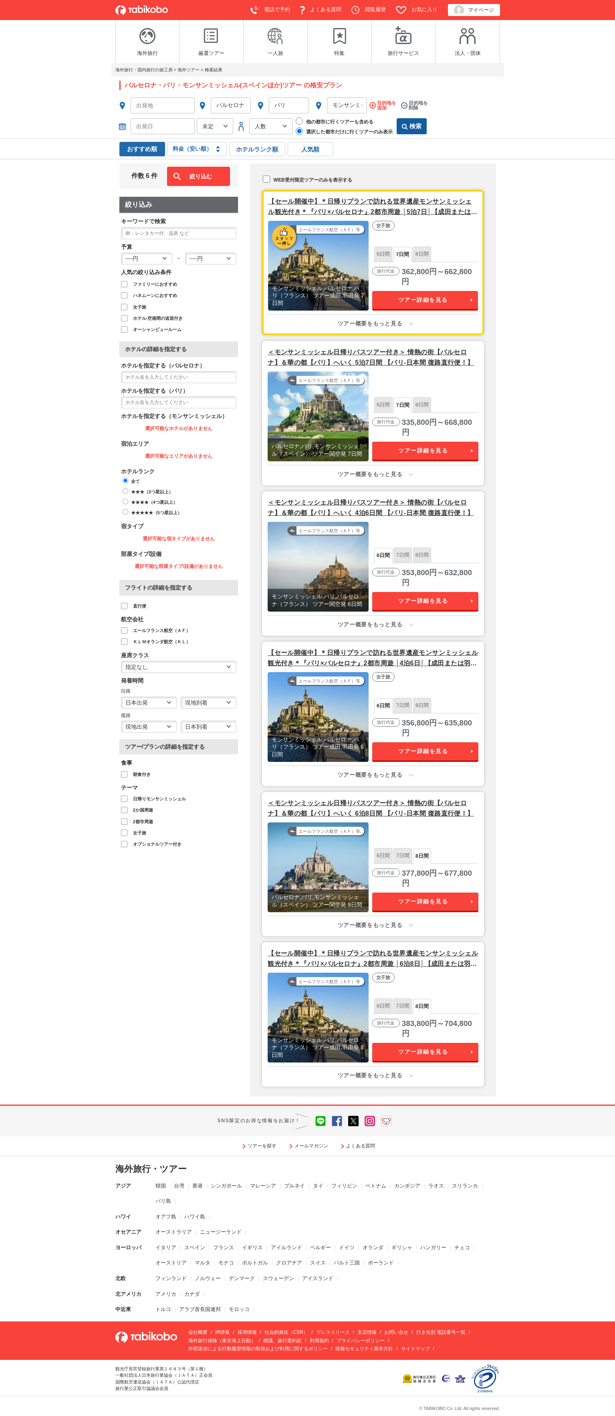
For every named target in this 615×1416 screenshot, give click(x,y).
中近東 (123, 1309)
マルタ (202, 1263)
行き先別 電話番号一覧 (441, 1332)
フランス (223, 1247)
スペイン (194, 1247)
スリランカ (465, 1186)
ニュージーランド (221, 1232)
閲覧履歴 (368, 10)
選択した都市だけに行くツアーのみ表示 (344, 131)
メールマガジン (311, 1146)
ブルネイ (294, 1186)
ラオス (436, 1186)
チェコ (462, 1247)
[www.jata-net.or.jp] (446, 1378)
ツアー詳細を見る (423, 300)
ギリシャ (401, 1247)
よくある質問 (321, 10)
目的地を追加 (386, 106)
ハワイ (123, 1217)
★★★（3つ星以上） (152, 491)
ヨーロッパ (128, 1247)
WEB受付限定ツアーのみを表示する (307, 179)
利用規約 (319, 1340)
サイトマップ (415, 1348)
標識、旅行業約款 (282, 1340)
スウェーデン (278, 1278)
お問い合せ (396, 1332)
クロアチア (289, 1263)
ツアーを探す (262, 1146)
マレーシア (263, 1186)
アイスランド (317, 1278)
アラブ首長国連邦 (200, 1309)
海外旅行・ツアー (151, 1169)
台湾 (179, 1186)
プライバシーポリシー (361, 1340)
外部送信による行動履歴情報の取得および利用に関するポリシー (258, 1348)
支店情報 (367, 1332)
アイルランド (286, 1247)
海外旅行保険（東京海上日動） (222, 1340)
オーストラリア (173, 1232)
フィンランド (171, 1278)
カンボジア (407, 1186)
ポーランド (381, 1263)
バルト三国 (347, 1263)
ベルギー (320, 1247)
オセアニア (128, 1232)
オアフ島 (165, 1217)
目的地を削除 (418, 106)
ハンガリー (433, 1247)
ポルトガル (255, 1263)
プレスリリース (333, 1332)
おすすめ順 (142, 148)
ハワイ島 (194, 1217)
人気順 (310, 149)
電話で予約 (270, 10)
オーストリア (171, 1263)
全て (135, 481)
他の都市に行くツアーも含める (334, 121)
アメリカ (165, 1294)
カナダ (192, 1294)
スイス (318, 1263)
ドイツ (347, 1247)
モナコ (226, 1263)
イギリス (252, 1247)
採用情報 (247, 1332)
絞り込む (201, 176)
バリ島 (163, 1201)
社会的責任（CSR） (286, 1332)
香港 (197, 1186)
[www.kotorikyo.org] (420, 1378)
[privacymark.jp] (485, 1378)
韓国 (160, 1186)
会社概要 (198, 1332)
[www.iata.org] (460, 1378)
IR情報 (222, 1332)
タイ (318, 1186)
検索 (411, 126)
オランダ (373, 1247)
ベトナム (375, 1186)
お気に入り (417, 10)
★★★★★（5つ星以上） (156, 512)
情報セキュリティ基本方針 (364, 1348)
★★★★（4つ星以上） (154, 502)
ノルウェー (208, 1278)
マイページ (474, 10)
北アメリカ (128, 1294)
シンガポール (226, 1186)
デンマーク (242, 1278)
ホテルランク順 (257, 149)
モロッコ (239, 1309)
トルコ (163, 1309)
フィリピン (344, 1186)
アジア (123, 1186)
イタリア (165, 1247)
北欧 (120, 1278)
